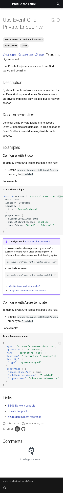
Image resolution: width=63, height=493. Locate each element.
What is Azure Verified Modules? (24, 286)
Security (9, 55)
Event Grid (25, 55)
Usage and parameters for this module (27, 290)
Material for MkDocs (23, 481)
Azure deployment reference (24, 416)
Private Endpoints (18, 411)
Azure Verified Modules (37, 241)
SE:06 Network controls (21, 405)
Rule (39, 55)
